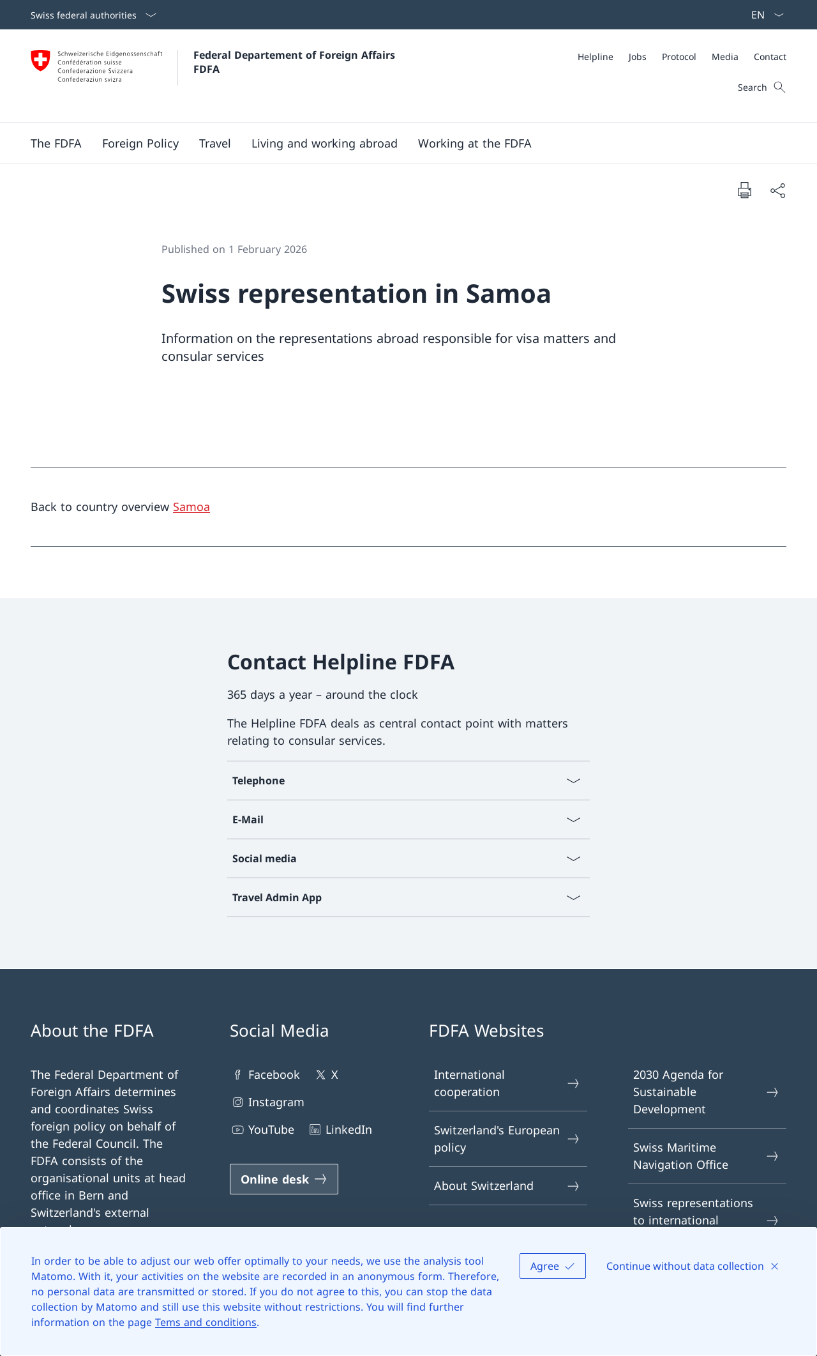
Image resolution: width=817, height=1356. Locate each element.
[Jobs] (637, 56)
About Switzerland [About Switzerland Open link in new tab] (507, 1186)
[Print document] (744, 189)
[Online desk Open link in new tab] (284, 1179)
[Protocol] (679, 56)
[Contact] (770, 56)
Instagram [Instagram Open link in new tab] (267, 1102)
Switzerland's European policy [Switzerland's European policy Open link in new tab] (507, 1138)
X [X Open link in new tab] (325, 1075)
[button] (56, 143)
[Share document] (777, 190)
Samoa (191, 506)
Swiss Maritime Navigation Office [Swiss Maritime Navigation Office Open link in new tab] (706, 1155)
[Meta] (682, 56)
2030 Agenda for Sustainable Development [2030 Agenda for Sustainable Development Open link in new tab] (706, 1091)
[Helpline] (595, 56)
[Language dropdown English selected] (763, 14)
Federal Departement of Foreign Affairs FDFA (295, 62)
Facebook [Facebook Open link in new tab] (265, 1075)
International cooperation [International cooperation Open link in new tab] (507, 1083)
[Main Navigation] (398, 143)
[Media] (725, 56)
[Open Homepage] (214, 76)
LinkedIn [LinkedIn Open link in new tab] (339, 1130)
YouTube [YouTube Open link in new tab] (262, 1130)
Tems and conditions (206, 1322)
